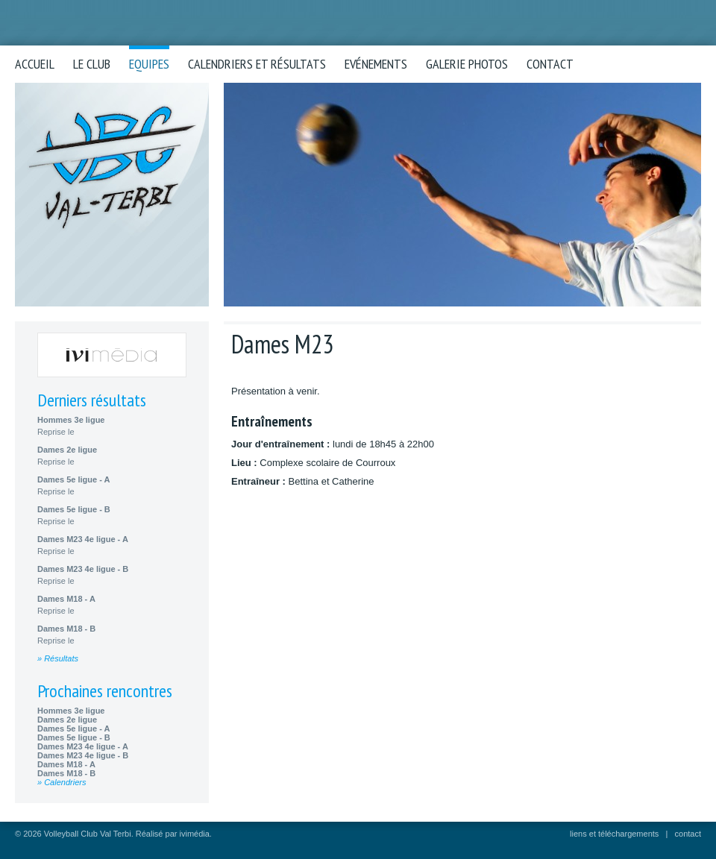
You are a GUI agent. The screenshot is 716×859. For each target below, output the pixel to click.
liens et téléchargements (614, 833)
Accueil (34, 63)
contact (688, 833)
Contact (550, 63)
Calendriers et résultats (257, 63)
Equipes (149, 63)
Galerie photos (467, 63)
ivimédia (195, 833)
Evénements (376, 63)
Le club (91, 63)
